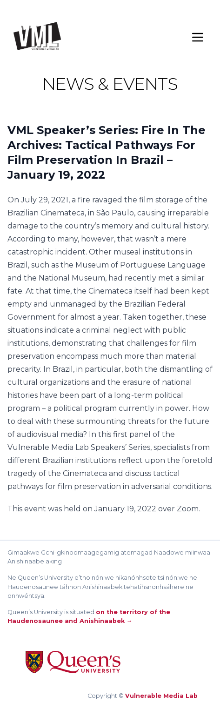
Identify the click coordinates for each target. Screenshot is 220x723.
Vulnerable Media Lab (161, 695)
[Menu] (198, 37)
